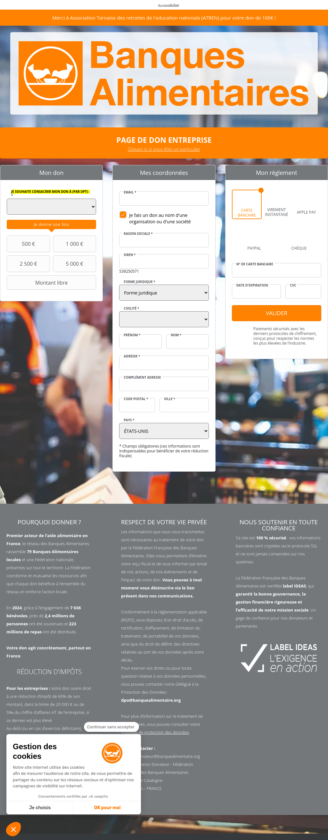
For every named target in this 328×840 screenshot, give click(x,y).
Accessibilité (168, 5)
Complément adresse (142, 377)
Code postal (136, 399)
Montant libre (38, 283)
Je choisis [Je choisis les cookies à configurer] (40, 807)
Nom (176, 335)
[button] (13, 829)
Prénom (132, 335)
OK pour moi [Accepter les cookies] (107, 807)
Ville (169, 399)
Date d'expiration (252, 285)
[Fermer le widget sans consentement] (111, 727)
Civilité (131, 308)
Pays (129, 420)
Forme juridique (139, 282)
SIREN (129, 255)
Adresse (132, 356)
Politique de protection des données (155, 732)
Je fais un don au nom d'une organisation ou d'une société (160, 218)
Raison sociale (138, 234)
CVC (293, 285)
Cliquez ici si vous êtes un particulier (164, 149)
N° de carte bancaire (254, 264)
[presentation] (51, 224)
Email (130, 192)
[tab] (51, 224)
